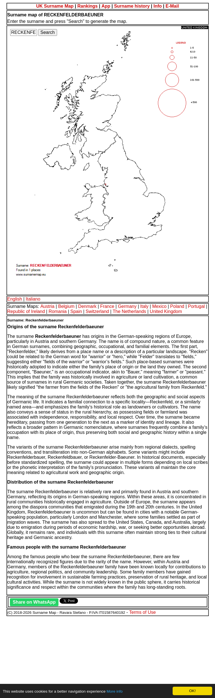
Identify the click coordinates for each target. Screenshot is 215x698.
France (107, 306)
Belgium (66, 306)
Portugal (196, 306)
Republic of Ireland (26, 311)
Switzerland (97, 311)
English (14, 299)
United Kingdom (166, 311)
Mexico (159, 306)
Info (157, 6)
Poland (177, 306)
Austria (47, 306)
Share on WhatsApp (34, 602)
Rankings (87, 6)
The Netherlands (129, 311)
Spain (76, 311)
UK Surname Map (54, 6)
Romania (58, 311)
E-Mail (172, 6)
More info (115, 691)
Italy (144, 306)
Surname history (132, 6)
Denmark (87, 306)
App (105, 6)
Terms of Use (142, 612)
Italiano (33, 299)
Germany (127, 306)
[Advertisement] (107, 656)
